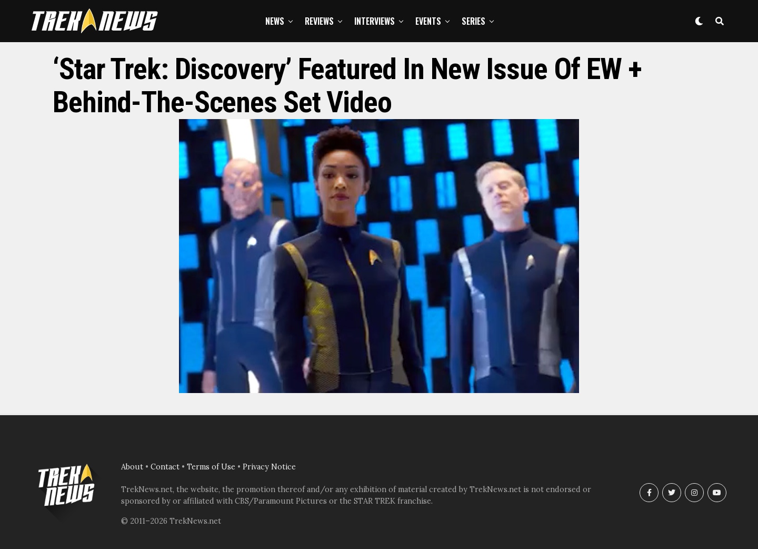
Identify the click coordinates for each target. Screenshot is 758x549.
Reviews (319, 21)
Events (428, 21)
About (132, 467)
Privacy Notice (269, 467)
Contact (165, 467)
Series (473, 21)
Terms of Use (211, 467)
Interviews (374, 21)
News (274, 21)
